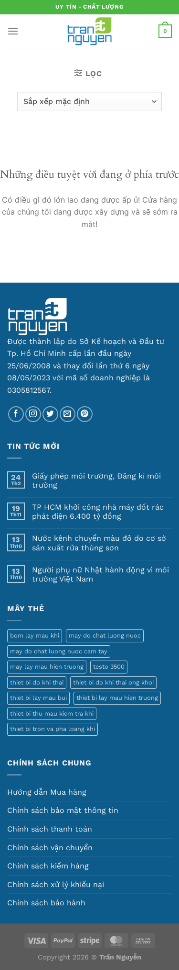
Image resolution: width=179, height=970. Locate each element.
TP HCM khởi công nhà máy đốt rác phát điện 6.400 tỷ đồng (98, 511)
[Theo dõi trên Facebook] (16, 414)
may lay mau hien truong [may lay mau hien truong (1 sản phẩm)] (47, 666)
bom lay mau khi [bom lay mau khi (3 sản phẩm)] (34, 635)
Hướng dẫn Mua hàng (46, 792)
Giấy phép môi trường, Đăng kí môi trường (96, 480)
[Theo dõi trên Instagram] (33, 414)
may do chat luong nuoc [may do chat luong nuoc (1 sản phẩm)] (105, 635)
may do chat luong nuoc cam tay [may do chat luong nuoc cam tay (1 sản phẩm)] (58, 651)
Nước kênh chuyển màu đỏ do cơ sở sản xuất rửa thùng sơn (99, 543)
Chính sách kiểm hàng (48, 865)
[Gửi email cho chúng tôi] (67, 414)
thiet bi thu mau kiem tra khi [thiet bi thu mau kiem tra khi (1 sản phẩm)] (52, 713)
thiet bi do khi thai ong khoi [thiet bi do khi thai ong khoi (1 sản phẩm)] (113, 682)
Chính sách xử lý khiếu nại (55, 884)
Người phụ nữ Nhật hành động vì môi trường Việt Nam (100, 574)
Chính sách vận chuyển (50, 847)
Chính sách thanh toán (49, 828)
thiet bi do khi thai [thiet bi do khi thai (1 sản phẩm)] (36, 682)
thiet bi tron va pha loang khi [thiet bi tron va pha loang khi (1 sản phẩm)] (52, 728)
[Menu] (13, 31)
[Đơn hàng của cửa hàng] (89, 101)
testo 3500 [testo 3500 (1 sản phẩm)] (109, 666)
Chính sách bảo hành (46, 902)
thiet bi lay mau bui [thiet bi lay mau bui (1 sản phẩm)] (38, 697)
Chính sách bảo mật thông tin (62, 810)
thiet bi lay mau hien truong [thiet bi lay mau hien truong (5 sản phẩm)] (117, 697)
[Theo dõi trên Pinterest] (85, 414)
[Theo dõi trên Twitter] (50, 414)
